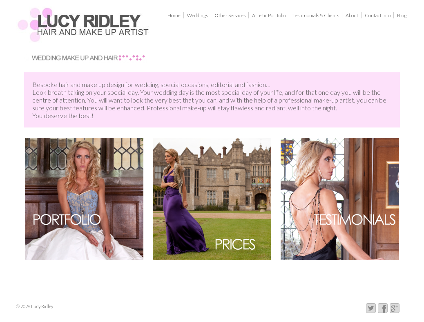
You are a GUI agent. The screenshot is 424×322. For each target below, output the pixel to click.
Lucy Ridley (41, 306)
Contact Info (378, 15)
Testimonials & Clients (315, 15)
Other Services (229, 15)
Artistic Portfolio (269, 15)
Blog (401, 15)
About (352, 15)
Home (174, 15)
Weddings (197, 15)
